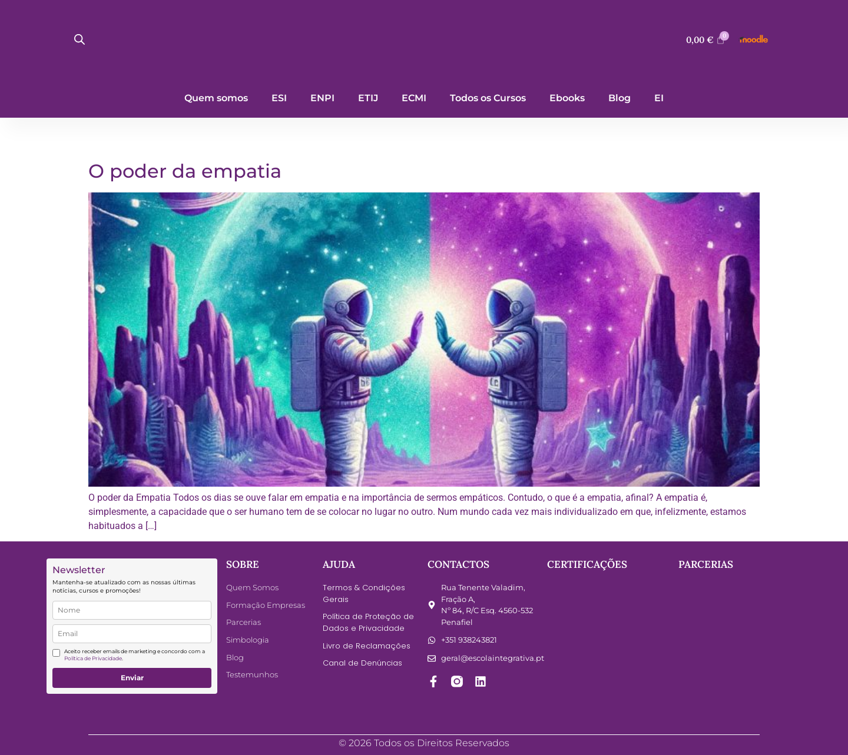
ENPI (322, 98)
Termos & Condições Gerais (364, 593)
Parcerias (243, 622)
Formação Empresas (265, 605)
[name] (131, 610)
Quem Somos (252, 587)
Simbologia (247, 639)
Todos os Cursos (488, 98)
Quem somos (216, 98)
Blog (619, 98)
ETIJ (368, 98)
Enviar (132, 677)
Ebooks (567, 98)
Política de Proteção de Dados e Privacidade (368, 622)
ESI (279, 98)
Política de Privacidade (93, 658)
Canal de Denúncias (362, 662)
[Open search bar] (79, 39)
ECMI (414, 98)
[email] (131, 633)
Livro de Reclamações (366, 645)
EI (659, 98)
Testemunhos (252, 674)
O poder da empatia (184, 170)
